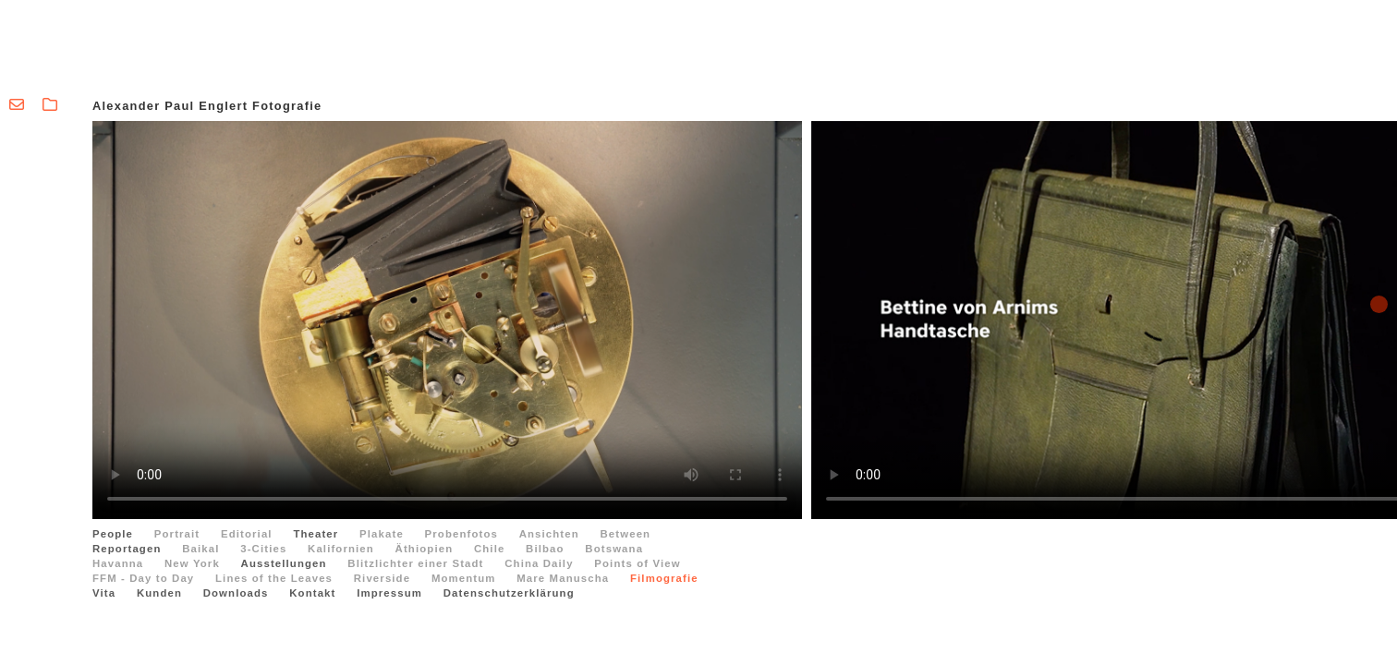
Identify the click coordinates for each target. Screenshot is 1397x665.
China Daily (538, 563)
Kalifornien (341, 548)
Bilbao (545, 548)
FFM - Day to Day (143, 578)
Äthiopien (424, 548)
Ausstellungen (284, 563)
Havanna (117, 563)
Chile (489, 548)
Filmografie (664, 578)
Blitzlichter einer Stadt (415, 563)
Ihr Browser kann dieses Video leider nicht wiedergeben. (447, 319)
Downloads (236, 592)
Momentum (463, 578)
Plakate (381, 533)
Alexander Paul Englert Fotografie (207, 106)
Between (626, 533)
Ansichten (549, 533)
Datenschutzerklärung (509, 592)
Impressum (389, 592)
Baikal (200, 548)
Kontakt (312, 592)
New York (192, 563)
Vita (103, 592)
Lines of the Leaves (274, 578)
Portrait (177, 533)
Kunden (159, 592)
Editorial (247, 533)
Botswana (614, 548)
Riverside (382, 578)
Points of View (637, 563)
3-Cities (263, 548)
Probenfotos (461, 533)
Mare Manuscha (562, 578)
